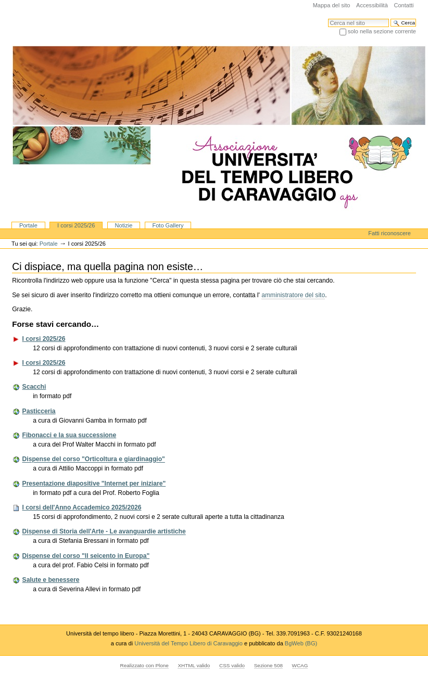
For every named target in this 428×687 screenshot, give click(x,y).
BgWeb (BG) (301, 643)
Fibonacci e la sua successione (69, 435)
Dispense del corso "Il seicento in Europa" (86, 555)
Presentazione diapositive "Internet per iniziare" (94, 483)
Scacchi (34, 386)
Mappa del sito (331, 5)
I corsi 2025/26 (76, 225)
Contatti (403, 5)
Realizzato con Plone (144, 665)
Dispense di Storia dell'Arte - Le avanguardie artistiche (104, 532)
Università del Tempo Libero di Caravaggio (189, 643)
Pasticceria (39, 411)
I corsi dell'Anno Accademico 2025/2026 (82, 507)
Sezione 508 (268, 665)
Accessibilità (372, 5)
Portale (28, 225)
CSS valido (232, 665)
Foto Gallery (167, 225)
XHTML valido (194, 665)
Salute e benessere (51, 579)
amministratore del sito (293, 295)
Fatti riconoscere (389, 233)
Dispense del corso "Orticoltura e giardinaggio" (93, 459)
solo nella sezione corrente (382, 31)
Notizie (124, 225)
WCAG (300, 665)
